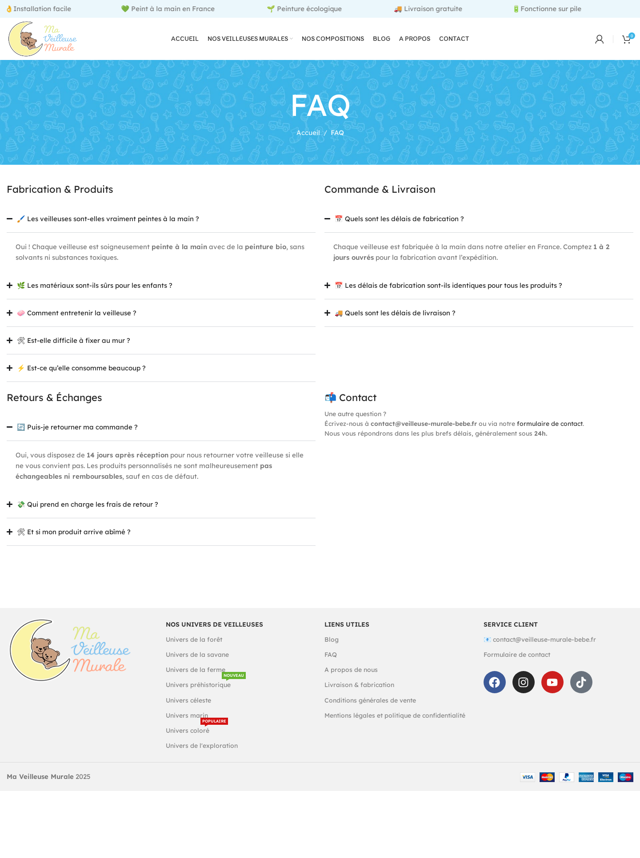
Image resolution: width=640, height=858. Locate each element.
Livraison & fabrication (359, 696)
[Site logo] (53, 44)
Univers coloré (197, 740)
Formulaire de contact (517, 666)
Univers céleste (188, 711)
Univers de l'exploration (202, 757)
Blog (331, 650)
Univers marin (187, 726)
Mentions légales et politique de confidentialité (394, 726)
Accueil (308, 143)
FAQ (330, 666)
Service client (511, 635)
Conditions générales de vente (370, 711)
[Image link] (70, 660)
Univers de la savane (197, 666)
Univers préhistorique (206, 694)
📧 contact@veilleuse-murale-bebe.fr (540, 650)
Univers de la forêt (194, 650)
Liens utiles (346, 635)
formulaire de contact (550, 435)
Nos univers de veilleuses (214, 635)
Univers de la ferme (195, 681)
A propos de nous (351, 681)
